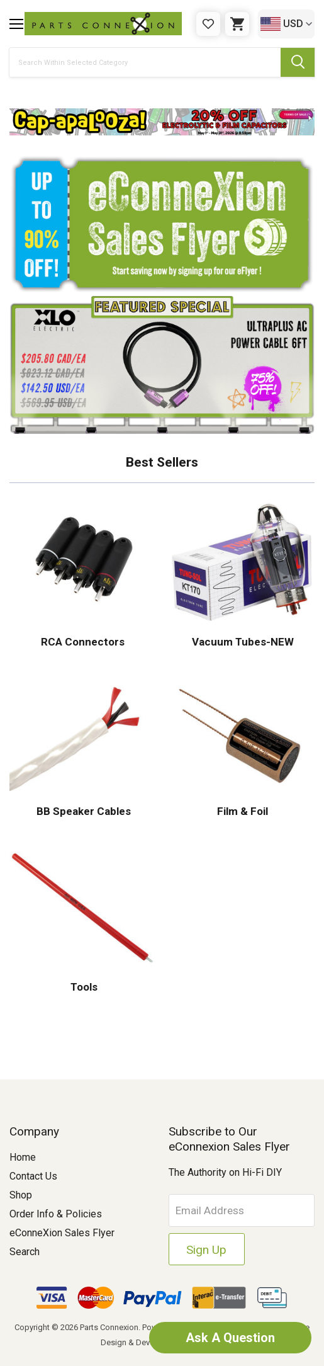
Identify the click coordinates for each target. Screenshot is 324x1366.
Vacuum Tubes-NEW (241, 641)
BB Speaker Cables (82, 811)
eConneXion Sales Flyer (62, 1233)
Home (22, 1157)
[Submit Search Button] (298, 62)
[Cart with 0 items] (237, 24)
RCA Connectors (83, 641)
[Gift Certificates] (208, 24)
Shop (20, 1195)
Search (24, 1252)
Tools (83, 987)
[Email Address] (242, 1210)
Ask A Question (229, 1337)
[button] (162, 121)
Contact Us (33, 1176)
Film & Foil (241, 811)
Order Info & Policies (55, 1214)
